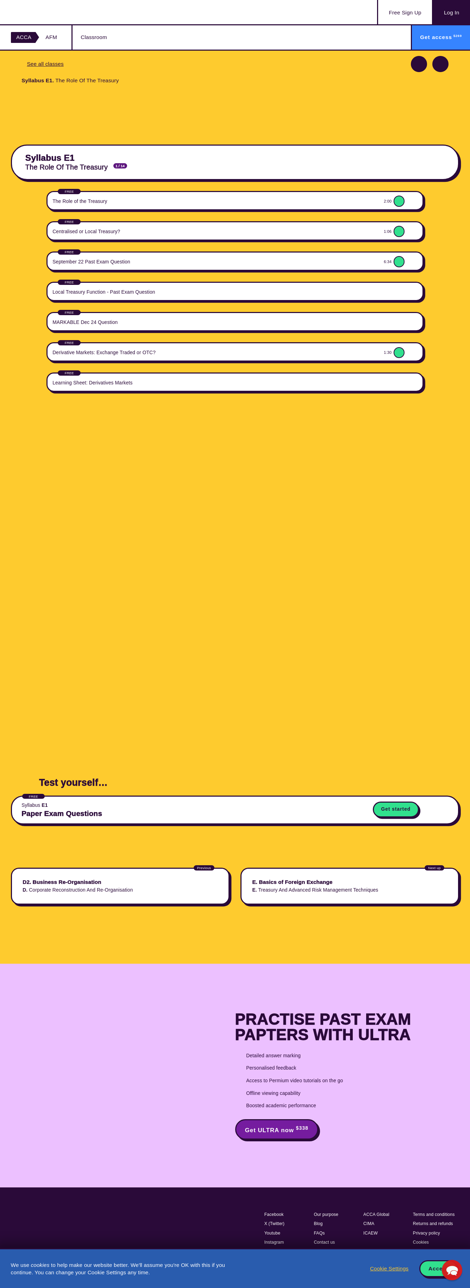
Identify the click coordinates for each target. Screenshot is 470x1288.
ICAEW (370, 1233)
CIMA (368, 1223)
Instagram (274, 1242)
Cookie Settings (389, 1268)
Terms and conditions (434, 1214)
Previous (419, 64)
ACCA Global (376, 1214)
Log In (451, 12)
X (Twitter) (274, 1223)
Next (440, 64)
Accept (438, 1268)
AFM (51, 37)
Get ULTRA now (276, 1129)
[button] (452, 1270)
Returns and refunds (433, 1223)
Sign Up (405, 12)
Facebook (274, 1214)
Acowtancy (46, 12)
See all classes (45, 64)
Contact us (324, 1242)
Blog (318, 1223)
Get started (396, 809)
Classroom (94, 37)
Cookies (421, 1242)
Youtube (272, 1233)
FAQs (319, 1233)
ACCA (23, 37)
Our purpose (326, 1214)
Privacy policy (426, 1233)
